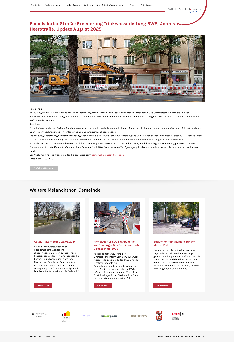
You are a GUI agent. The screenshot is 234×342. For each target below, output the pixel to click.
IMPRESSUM (35, 337)
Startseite (36, 5)
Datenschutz (51, 337)
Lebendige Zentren (71, 5)
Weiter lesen (43, 285)
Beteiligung (146, 5)
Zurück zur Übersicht (44, 168)
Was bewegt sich (52, 5)
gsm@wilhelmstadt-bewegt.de (108, 155)
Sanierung (88, 5)
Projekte (134, 5)
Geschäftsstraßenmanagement (111, 5)
